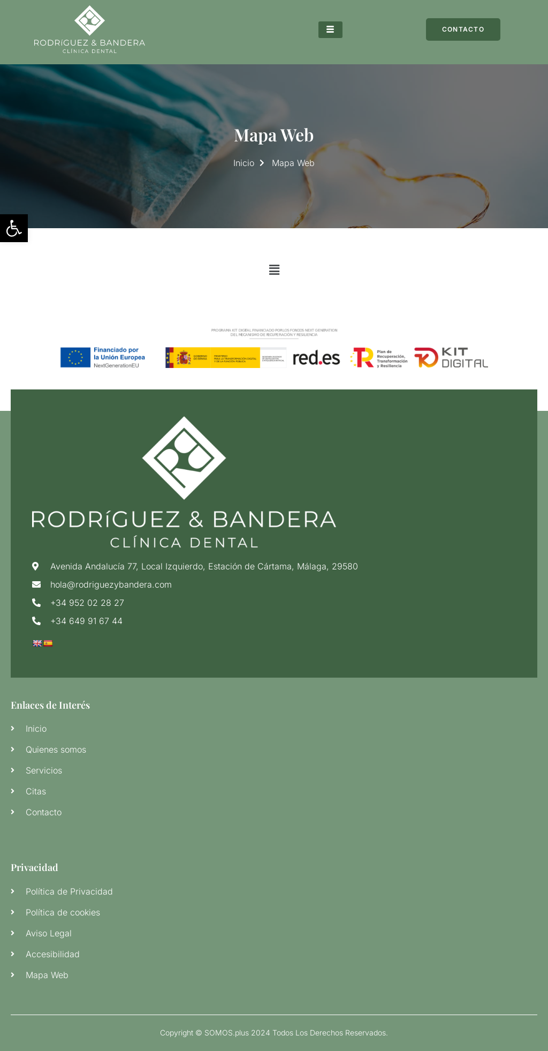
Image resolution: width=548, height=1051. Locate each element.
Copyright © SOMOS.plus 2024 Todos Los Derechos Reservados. (274, 1032)
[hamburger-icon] (330, 29)
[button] (274, 270)
